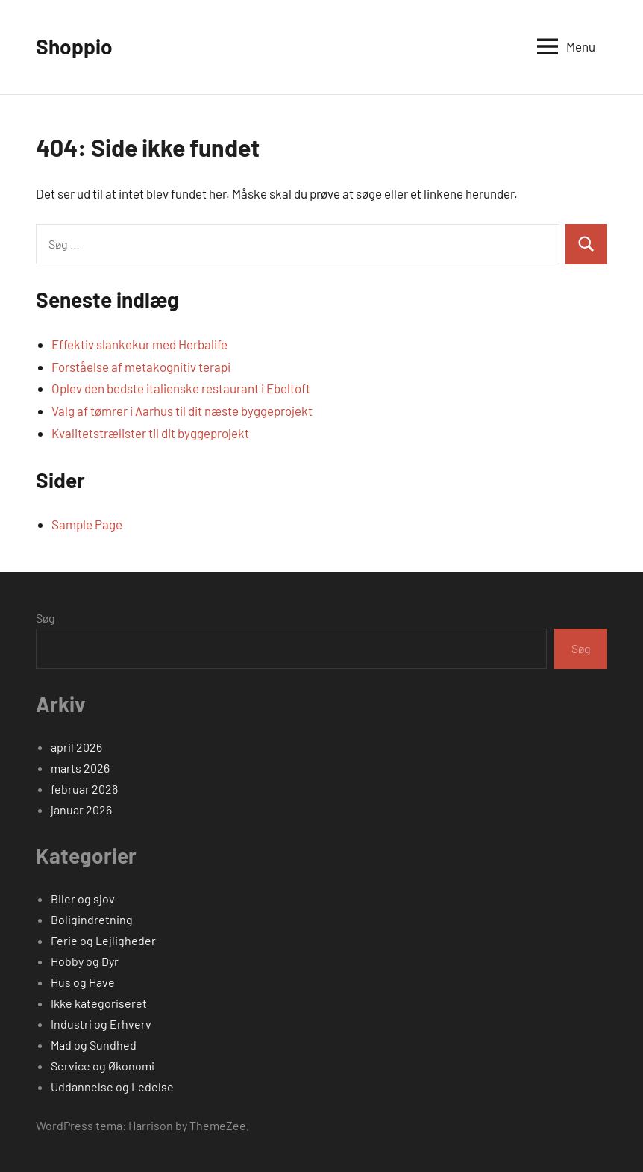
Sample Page (86, 524)
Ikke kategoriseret (99, 1003)
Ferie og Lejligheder (103, 940)
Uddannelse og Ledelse (112, 1086)
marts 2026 (80, 768)
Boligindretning (92, 919)
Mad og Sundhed (94, 1045)
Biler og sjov (83, 898)
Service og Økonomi (102, 1066)
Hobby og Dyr (85, 961)
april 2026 (76, 747)
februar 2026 (84, 789)
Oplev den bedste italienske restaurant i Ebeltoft (180, 388)
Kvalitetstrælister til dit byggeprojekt (150, 433)
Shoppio (74, 46)
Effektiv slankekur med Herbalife (139, 344)
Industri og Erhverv (101, 1024)
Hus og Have (83, 982)
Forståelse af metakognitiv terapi (140, 366)
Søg (45, 618)
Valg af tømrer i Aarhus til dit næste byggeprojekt (182, 410)
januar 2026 (81, 809)
